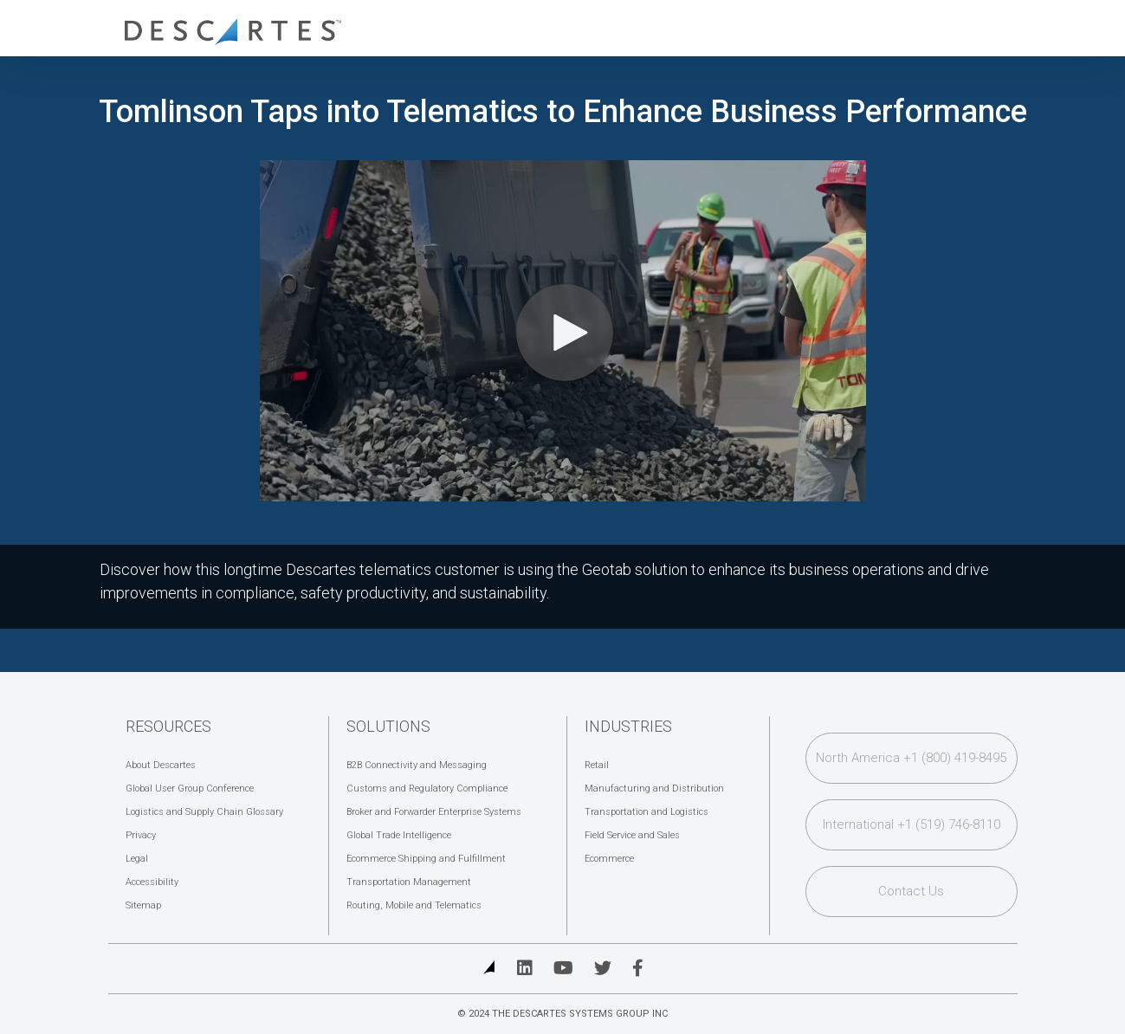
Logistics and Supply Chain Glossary (204, 812)
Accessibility (152, 882)
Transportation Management (408, 882)
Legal (137, 858)
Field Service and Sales (632, 835)
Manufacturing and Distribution (654, 788)
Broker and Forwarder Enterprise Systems (433, 812)
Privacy (141, 835)
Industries (628, 726)
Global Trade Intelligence (398, 835)
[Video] (563, 330)
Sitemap (143, 905)
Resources (168, 726)
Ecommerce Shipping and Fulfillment (426, 858)
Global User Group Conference (190, 788)
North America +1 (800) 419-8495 (911, 758)
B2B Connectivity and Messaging (416, 765)
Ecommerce (609, 858)
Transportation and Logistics (646, 812)
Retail (597, 765)
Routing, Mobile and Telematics (414, 905)
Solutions (388, 726)
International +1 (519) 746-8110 (911, 824)
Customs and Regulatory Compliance (427, 788)
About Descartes (161, 765)
